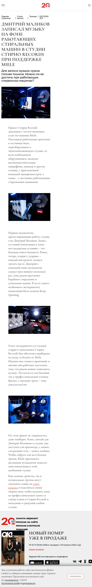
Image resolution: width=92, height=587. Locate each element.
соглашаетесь (11, 579)
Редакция (22, 529)
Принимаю (75, 576)
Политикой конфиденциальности (18, 582)
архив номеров (36, 549)
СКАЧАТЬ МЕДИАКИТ (27, 518)
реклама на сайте (27, 522)
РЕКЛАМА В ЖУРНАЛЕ (28, 526)
